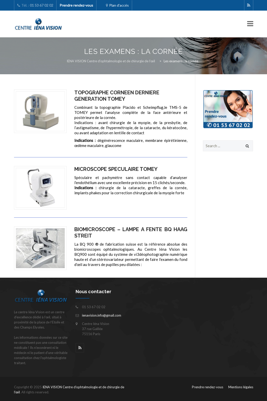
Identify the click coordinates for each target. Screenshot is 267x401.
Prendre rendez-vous (207, 387)
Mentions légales (240, 387)
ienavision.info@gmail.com (101, 315)
